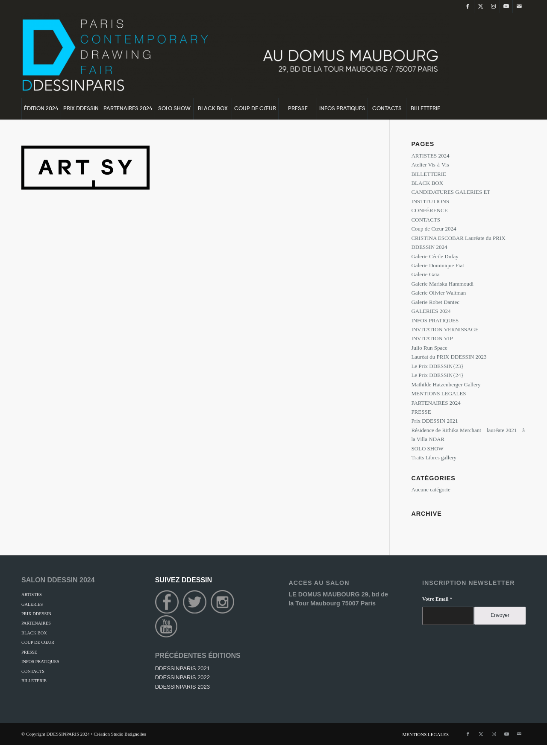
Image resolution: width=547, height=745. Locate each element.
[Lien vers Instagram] (493, 6)
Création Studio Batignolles (120, 733)
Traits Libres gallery (433, 457)
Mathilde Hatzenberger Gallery (445, 384)
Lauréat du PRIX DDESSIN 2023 (448, 357)
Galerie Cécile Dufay (434, 256)
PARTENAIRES (36, 623)
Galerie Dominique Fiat (437, 265)
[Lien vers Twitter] (480, 6)
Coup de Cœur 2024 (433, 228)
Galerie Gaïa (425, 274)
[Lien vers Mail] (519, 6)
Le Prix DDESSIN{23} (437, 366)
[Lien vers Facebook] (468, 6)
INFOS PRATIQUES (435, 320)
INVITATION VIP (432, 338)
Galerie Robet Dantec (435, 302)
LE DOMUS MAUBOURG (324, 594)
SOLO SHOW (427, 448)
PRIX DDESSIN (36, 613)
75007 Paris (359, 603)
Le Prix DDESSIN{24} (437, 375)
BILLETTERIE (428, 174)
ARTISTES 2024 (430, 155)
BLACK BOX (427, 183)
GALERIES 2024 (430, 311)
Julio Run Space (429, 348)
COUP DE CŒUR (37, 642)
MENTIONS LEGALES (438, 393)
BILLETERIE (34, 680)
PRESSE (421, 412)
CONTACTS (425, 219)
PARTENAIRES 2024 (435, 403)
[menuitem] (41, 109)
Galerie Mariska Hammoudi (442, 283)
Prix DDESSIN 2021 (434, 421)
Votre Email (437, 599)
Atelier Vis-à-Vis (430, 164)
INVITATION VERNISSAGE (444, 329)
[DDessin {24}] (235, 55)
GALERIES (32, 604)
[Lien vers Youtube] (506, 6)
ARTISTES (31, 594)
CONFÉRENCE (429, 210)
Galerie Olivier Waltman (438, 292)
